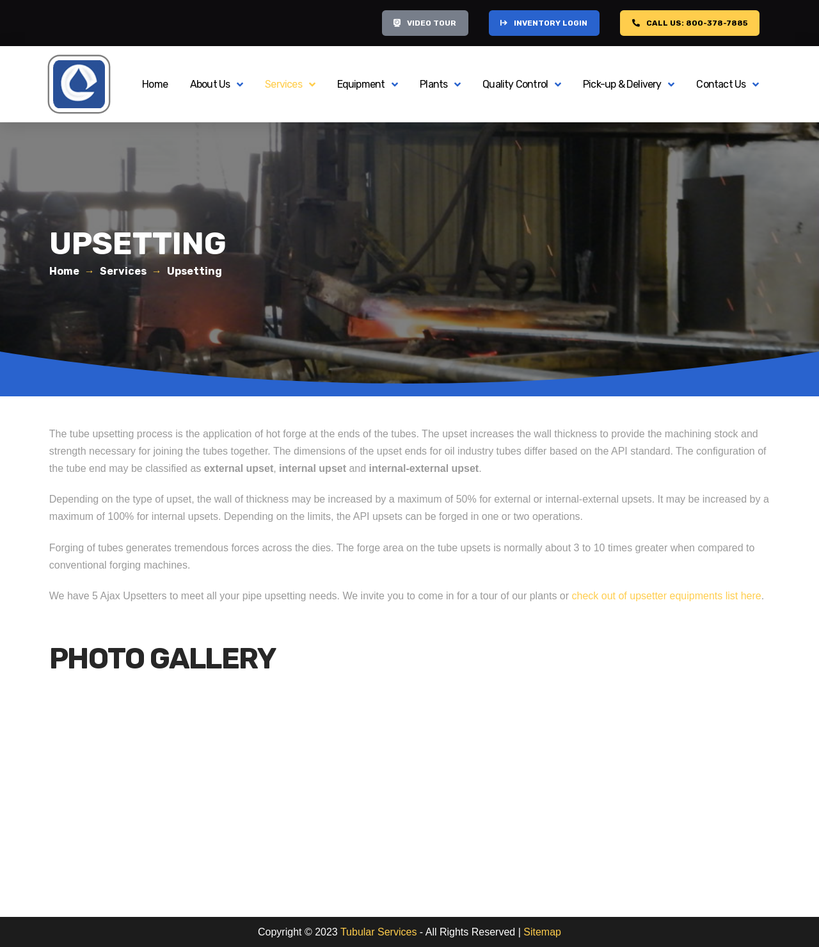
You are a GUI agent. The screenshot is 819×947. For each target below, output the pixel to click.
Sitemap (542, 932)
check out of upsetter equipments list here (666, 595)
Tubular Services (378, 932)
